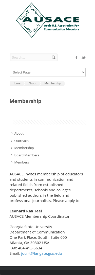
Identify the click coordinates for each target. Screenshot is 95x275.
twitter (84, 58)
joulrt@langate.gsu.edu (41, 253)
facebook (76, 58)
